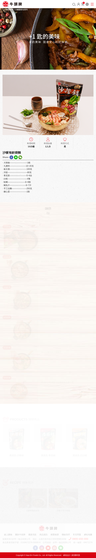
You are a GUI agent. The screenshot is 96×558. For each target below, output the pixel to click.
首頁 (3, 9)
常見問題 (77, 535)
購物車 (83, 3)
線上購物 (8, 535)
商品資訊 (43, 535)
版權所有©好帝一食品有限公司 (16, 539)
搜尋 (74, 4)
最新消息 (32, 535)
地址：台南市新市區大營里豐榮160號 (49, 539)
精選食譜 (9, 10)
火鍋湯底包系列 (21, 10)
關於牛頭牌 (20, 535)
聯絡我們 (66, 535)
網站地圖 (88, 535)
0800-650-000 (78, 538)
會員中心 (78, 4)
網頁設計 (66, 555)
